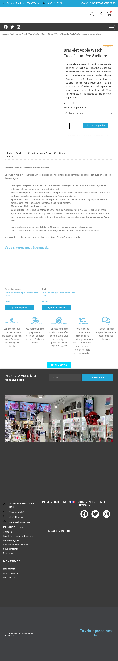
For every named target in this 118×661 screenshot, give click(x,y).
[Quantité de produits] (72, 126)
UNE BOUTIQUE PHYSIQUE (59, 323)
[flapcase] (59, 468)
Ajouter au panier (96, 125)
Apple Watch (21, 34)
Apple (12, 34)
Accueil (5, 34)
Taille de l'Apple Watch (75, 107)
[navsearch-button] (92, 14)
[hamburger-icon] (111, 27)
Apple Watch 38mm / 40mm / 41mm (45, 34)
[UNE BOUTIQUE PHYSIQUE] (59, 320)
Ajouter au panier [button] (19, 307)
